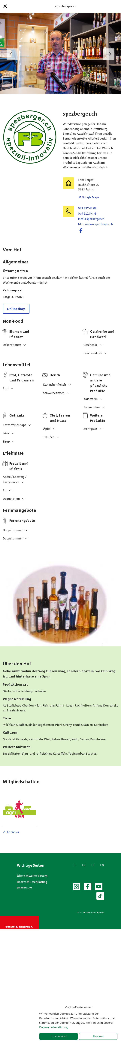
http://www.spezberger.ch (95, 224)
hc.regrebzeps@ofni (91, 219)
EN (102, 865)
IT (92, 865)
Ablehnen (98, 1036)
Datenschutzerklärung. (53, 1027)
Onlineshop (16, 309)
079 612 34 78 (87, 214)
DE (74, 865)
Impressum (24, 888)
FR (83, 865)
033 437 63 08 (87, 208)
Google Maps (90, 197)
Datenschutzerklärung (32, 882)
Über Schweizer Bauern (32, 876)
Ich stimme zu (58, 1036)
